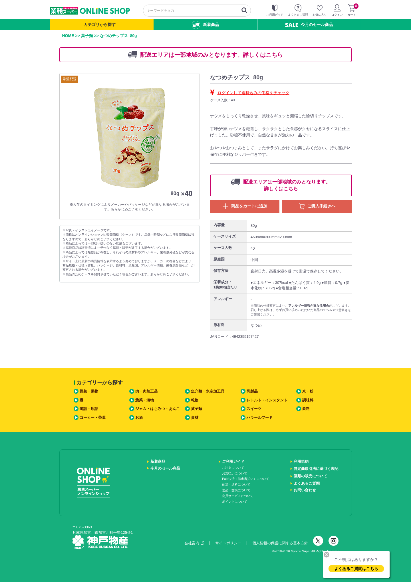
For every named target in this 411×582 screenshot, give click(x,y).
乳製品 (252, 391)
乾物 (194, 400)
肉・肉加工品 (146, 391)
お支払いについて (234, 473)
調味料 (307, 400)
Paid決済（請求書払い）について (245, 478)
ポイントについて (234, 501)
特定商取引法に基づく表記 (316, 468)
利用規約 (301, 461)
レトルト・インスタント (267, 400)
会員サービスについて (237, 496)
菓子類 (87, 35)
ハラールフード (260, 417)
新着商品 (205, 25)
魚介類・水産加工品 (207, 391)
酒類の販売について (310, 476)
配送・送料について (236, 484)
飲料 (306, 409)
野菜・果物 (89, 391)
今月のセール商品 (309, 24)
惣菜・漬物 (144, 400)
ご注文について (233, 467)
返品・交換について (236, 490)
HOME (68, 35)
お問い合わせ (305, 490)
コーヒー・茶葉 (93, 417)
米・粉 (307, 391)
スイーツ (254, 409)
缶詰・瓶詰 (89, 409)
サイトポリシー (228, 543)
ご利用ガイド (233, 461)
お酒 (139, 417)
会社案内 (194, 543)
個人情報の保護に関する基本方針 (280, 543)
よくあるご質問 (307, 483)
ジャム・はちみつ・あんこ (157, 409)
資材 (194, 417)
